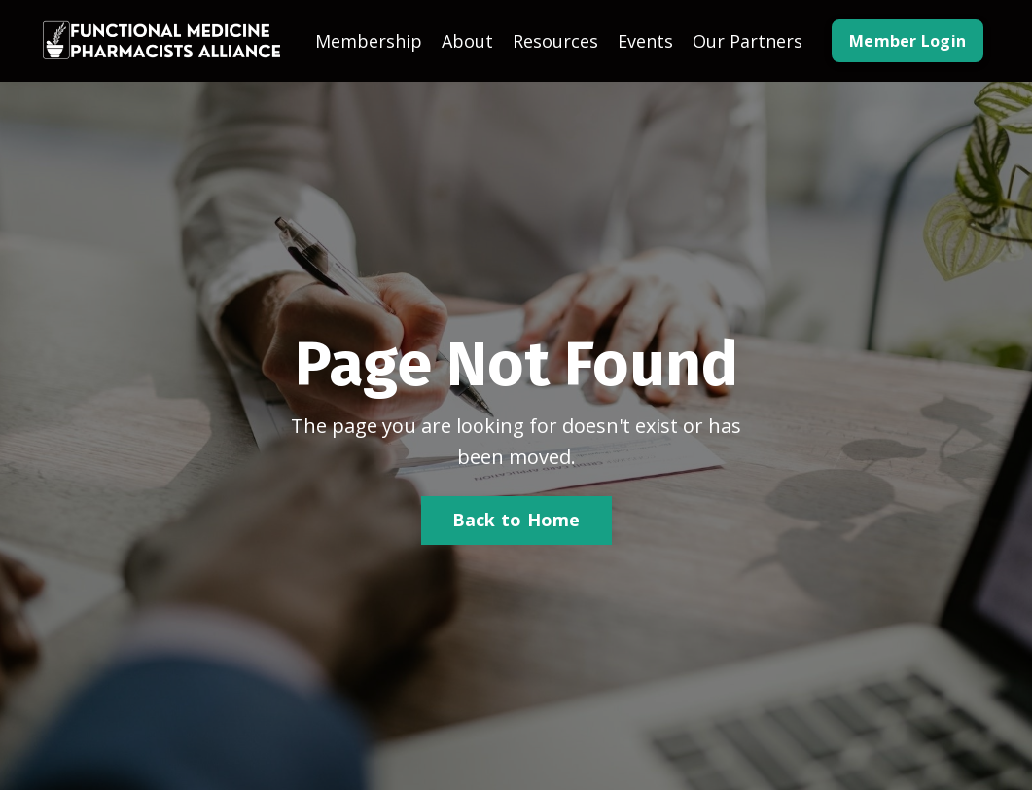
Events (645, 41)
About (467, 41)
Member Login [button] (907, 41)
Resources (555, 41)
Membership (368, 41)
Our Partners (747, 41)
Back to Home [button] (516, 519)
